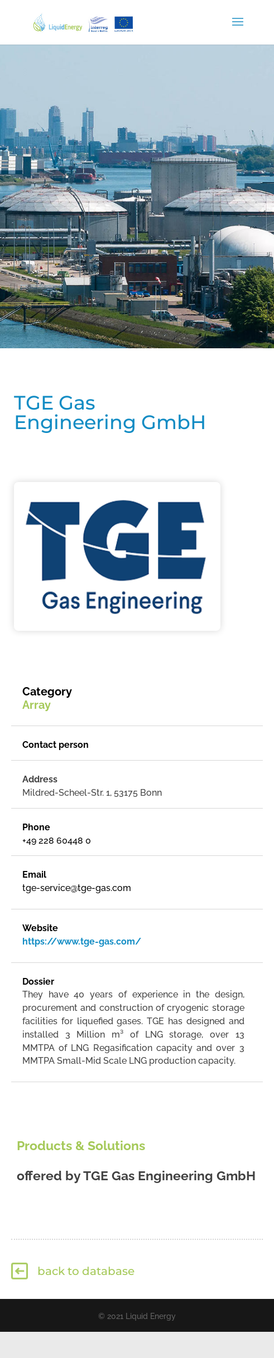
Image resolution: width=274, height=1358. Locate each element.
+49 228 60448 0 (56, 840)
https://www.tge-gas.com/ (81, 941)
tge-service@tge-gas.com (76, 888)
